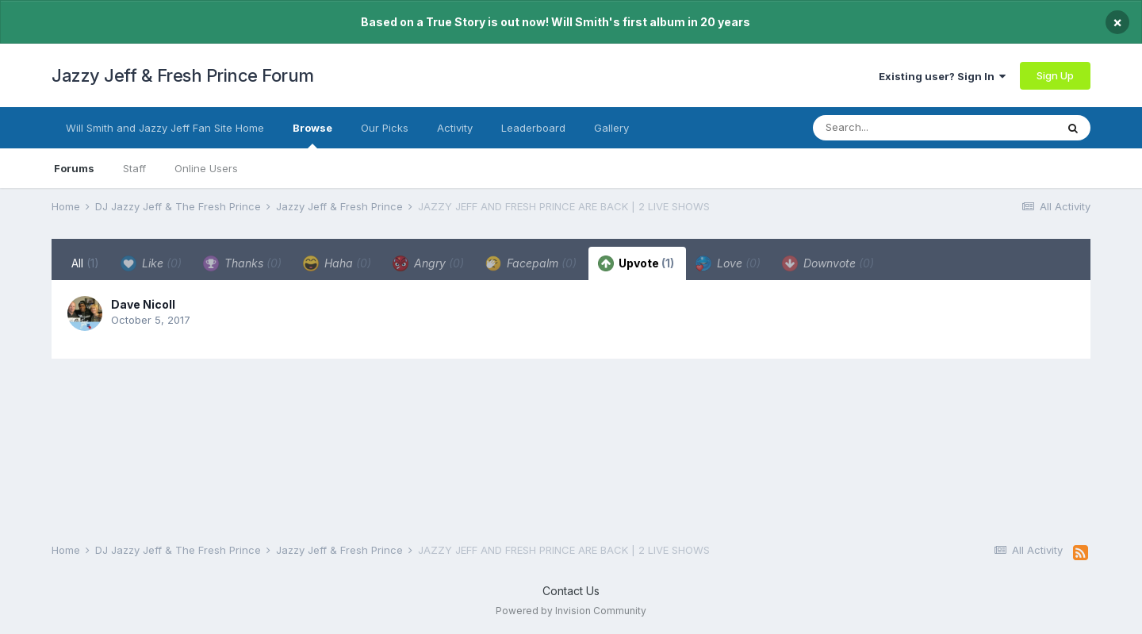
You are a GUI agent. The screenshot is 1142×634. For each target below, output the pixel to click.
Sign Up (1055, 75)
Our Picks (384, 127)
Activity (455, 127)
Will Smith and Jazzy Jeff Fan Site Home (165, 127)
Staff (134, 168)
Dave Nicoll (143, 304)
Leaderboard (533, 127)
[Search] (902, 127)
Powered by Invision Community (571, 611)
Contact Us (571, 590)
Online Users (206, 168)
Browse (312, 134)
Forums (74, 168)
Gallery (611, 127)
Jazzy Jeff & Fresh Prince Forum (183, 75)
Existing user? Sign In (942, 76)
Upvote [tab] (636, 263)
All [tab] (85, 263)
